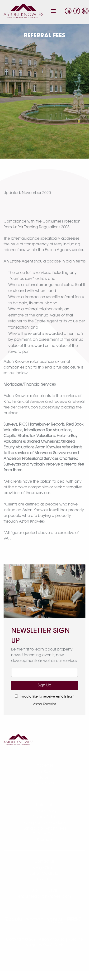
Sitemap (44, 840)
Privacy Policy (44, 817)
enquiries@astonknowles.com (44, 896)
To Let (45, 778)
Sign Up (44, 685)
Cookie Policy (45, 811)
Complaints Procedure (44, 823)
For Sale (44, 772)
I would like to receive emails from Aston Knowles (44, 700)
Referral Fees (44, 834)
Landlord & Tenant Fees (44, 828)
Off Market (44, 783)
